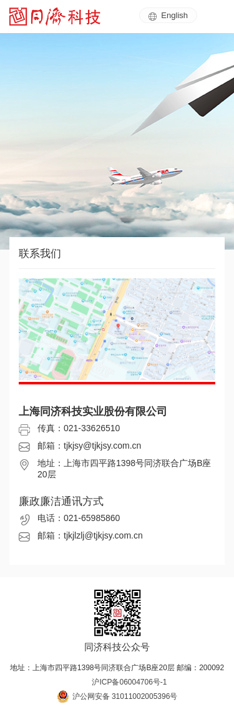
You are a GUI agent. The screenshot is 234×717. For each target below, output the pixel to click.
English (168, 16)
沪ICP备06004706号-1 (129, 682)
